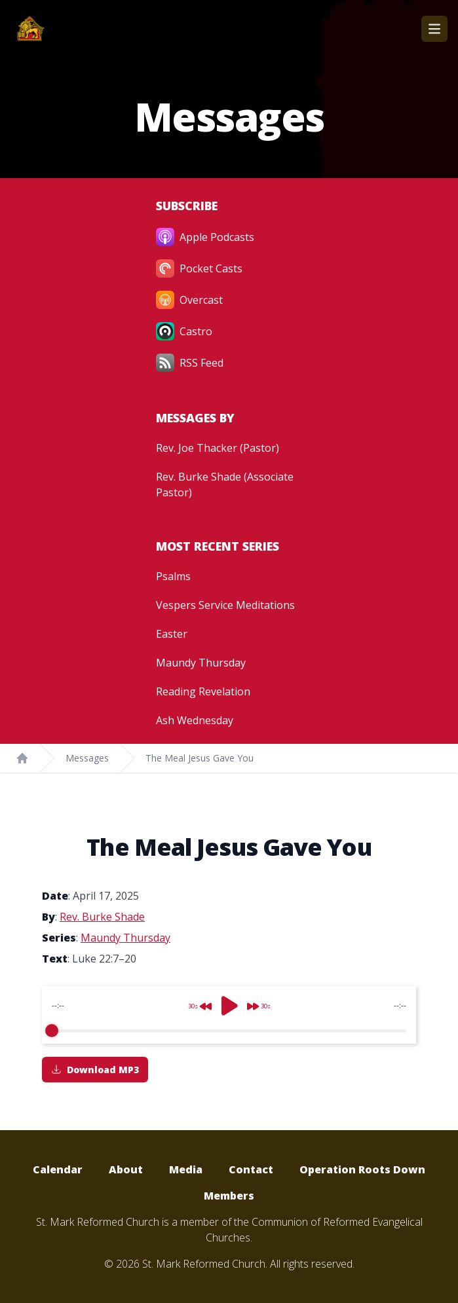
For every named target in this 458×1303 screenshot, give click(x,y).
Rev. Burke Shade (102, 916)
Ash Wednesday (194, 720)
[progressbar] (229, 1030)
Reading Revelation (203, 691)
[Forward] (262, 1001)
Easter (171, 634)
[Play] (229, 1006)
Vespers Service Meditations (225, 605)
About (126, 1169)
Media (185, 1169)
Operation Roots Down (362, 1169)
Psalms (173, 576)
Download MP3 (95, 1069)
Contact (251, 1169)
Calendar (58, 1169)
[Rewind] (196, 1001)
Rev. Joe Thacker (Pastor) (217, 448)
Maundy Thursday (201, 662)
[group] (229, 1015)
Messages (87, 758)
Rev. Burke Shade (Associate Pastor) (225, 484)
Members (229, 1195)
